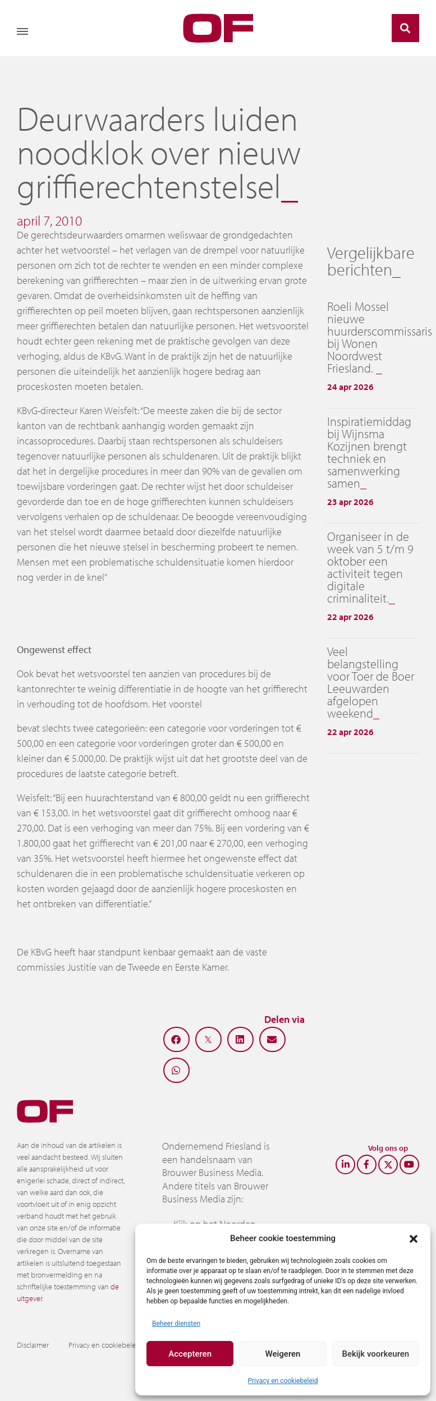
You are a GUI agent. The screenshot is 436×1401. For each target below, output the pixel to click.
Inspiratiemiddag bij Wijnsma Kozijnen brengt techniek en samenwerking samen (369, 452)
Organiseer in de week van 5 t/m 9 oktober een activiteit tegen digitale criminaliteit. (370, 567)
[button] (413, 1238)
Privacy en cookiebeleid (282, 1381)
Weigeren (283, 1354)
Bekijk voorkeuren (375, 1354)
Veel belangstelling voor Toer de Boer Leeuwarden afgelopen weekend (370, 682)
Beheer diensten (176, 1323)
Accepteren (190, 1354)
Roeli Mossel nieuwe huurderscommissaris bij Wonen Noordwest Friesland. (379, 337)
